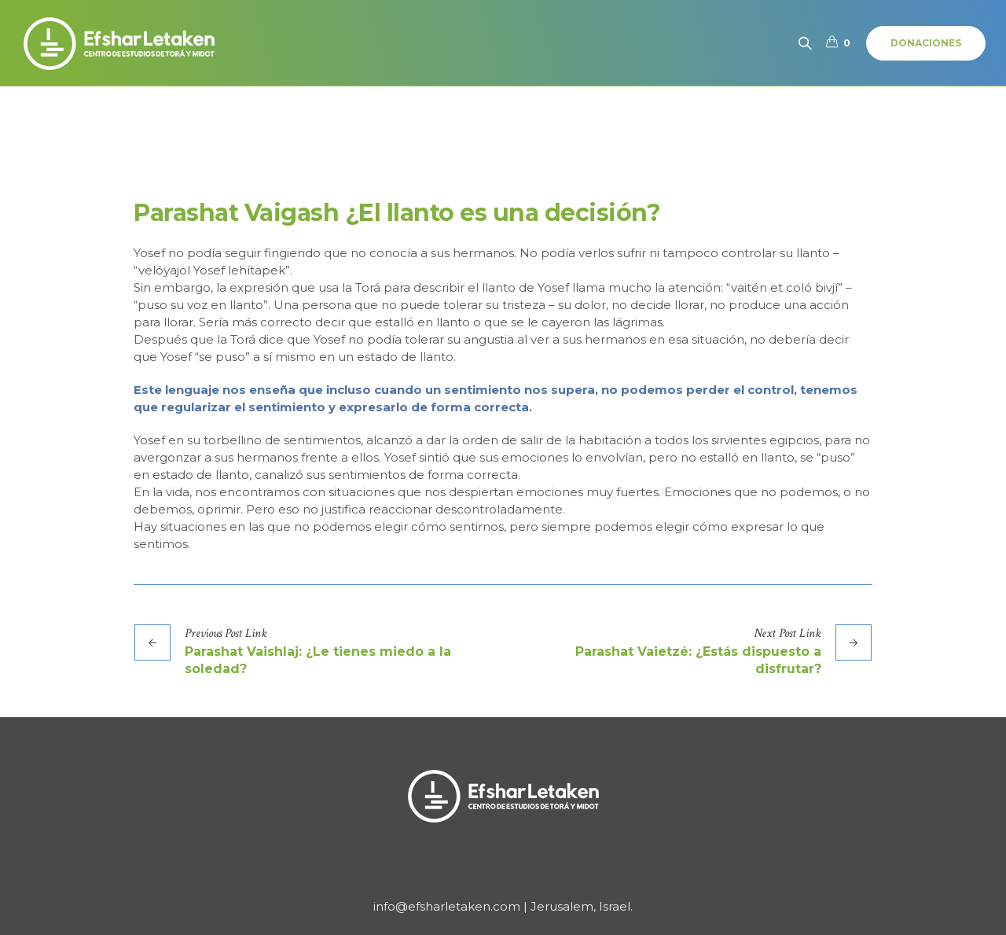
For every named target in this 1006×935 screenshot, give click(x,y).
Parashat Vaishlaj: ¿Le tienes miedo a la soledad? (318, 660)
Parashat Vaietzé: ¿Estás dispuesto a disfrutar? (698, 660)
